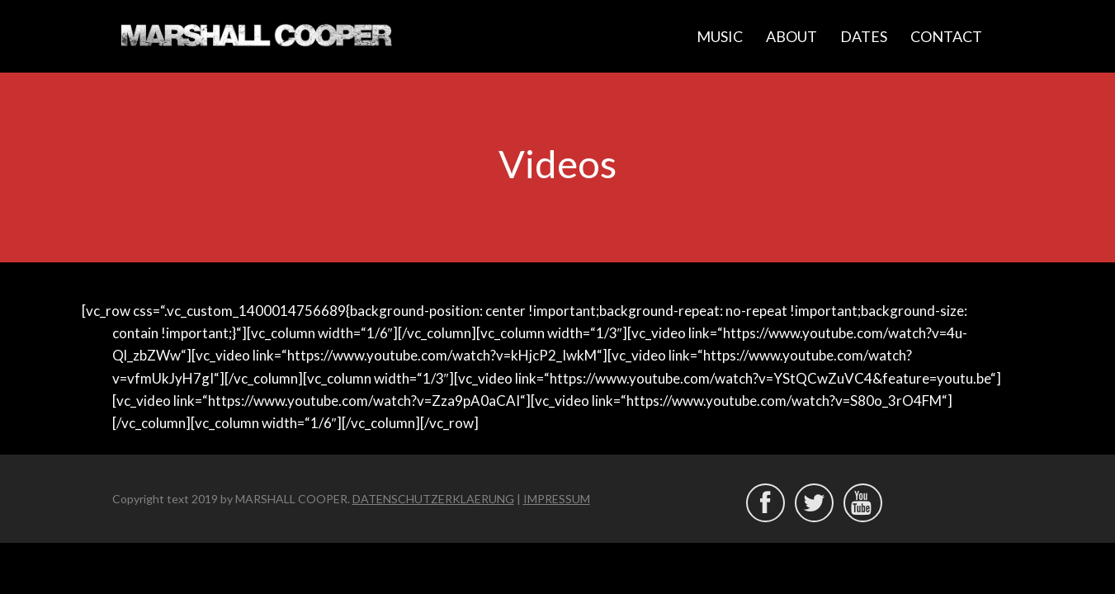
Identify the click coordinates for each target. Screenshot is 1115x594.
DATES (863, 36)
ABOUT (791, 36)
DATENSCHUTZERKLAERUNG (433, 499)
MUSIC (720, 36)
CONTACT (946, 36)
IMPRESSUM (556, 499)
